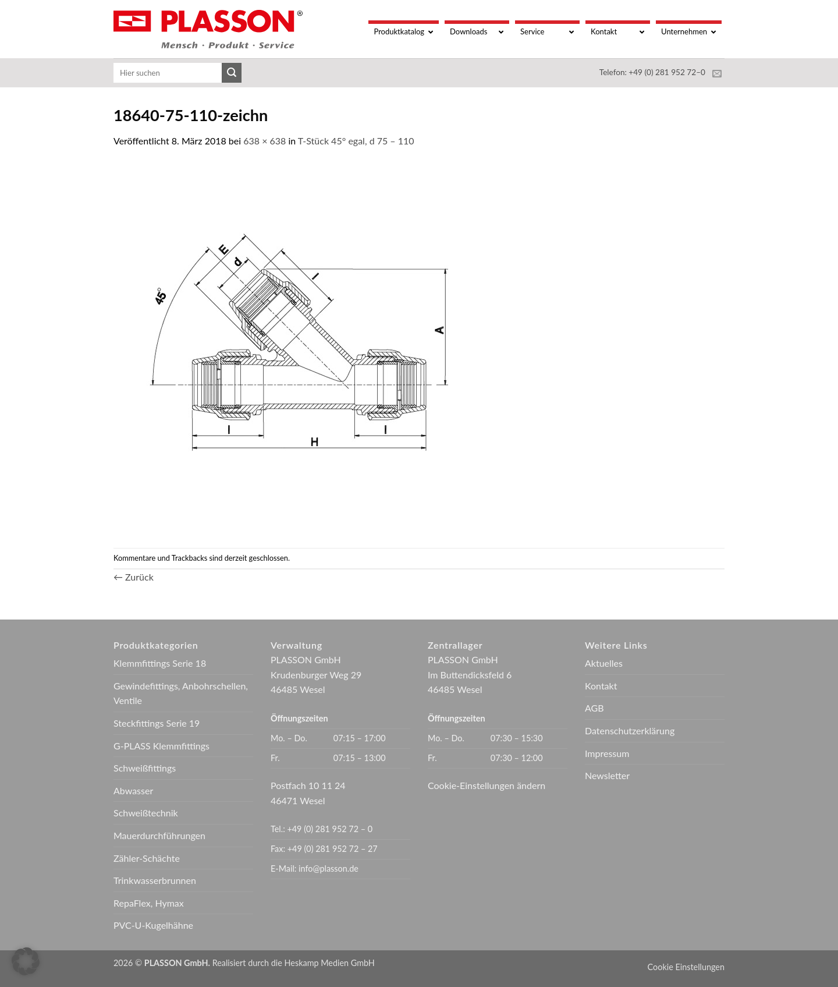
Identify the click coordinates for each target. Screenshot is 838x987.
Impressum (607, 753)
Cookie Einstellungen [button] (686, 967)
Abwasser (133, 790)
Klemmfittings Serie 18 (159, 662)
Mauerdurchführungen (159, 835)
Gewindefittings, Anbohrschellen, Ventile (180, 693)
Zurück (133, 576)
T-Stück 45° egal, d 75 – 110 (356, 140)
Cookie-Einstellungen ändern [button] (486, 785)
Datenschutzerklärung (629, 730)
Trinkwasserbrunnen (154, 880)
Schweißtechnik (145, 812)
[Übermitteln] (232, 73)
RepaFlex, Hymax (148, 902)
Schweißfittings (144, 767)
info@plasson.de (328, 868)
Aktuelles (604, 662)
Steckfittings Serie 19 (156, 722)
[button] (25, 961)
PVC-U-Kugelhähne (153, 925)
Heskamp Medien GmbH (330, 963)
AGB (594, 707)
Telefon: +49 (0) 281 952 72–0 (652, 72)
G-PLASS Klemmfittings (161, 745)
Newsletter (607, 775)
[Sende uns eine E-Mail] (717, 74)
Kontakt (601, 685)
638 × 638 (264, 140)
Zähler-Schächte (146, 858)
